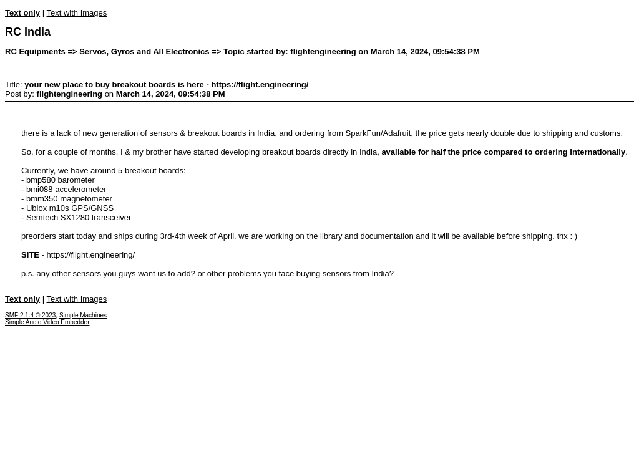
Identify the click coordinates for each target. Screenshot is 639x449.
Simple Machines (83, 315)
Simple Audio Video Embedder (47, 322)
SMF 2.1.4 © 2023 (30, 315)
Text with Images (76, 12)
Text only (22, 12)
